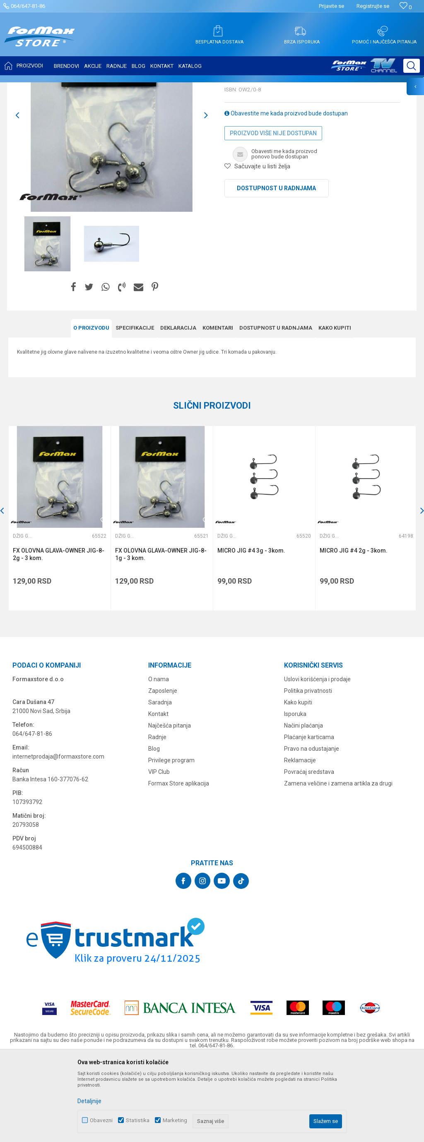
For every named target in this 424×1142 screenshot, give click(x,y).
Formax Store (23, 88)
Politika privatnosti (308, 771)
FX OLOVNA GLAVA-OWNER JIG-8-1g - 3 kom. (160, 636)
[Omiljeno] (406, 7)
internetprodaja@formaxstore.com (58, 837)
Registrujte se (373, 6)
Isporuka (295, 794)
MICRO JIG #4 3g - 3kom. (250, 632)
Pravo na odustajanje (311, 829)
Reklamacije (300, 841)
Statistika (137, 1120)
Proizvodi (55, 88)
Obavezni (101, 1120)
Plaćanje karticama (309, 817)
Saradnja (160, 783)
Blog (154, 829)
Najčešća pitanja (169, 806)
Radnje (157, 817)
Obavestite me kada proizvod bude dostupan (286, 195)
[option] (47, 326)
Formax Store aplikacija (178, 864)
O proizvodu (91, 410)
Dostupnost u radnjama (276, 270)
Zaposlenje (162, 771)
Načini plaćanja (303, 806)
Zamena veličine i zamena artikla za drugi (338, 864)
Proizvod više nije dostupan (273, 215)
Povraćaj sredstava (309, 852)
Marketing (175, 1120)
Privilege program (171, 841)
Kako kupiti (334, 410)
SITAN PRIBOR (88, 88)
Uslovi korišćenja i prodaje (317, 760)
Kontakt (158, 794)
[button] (411, 66)
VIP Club (159, 852)
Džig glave (123, 88)
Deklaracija (178, 410)
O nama (158, 760)
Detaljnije (89, 1101)
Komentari (217, 410)
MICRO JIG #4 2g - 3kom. (352, 632)
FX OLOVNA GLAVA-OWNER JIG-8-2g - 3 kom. (58, 636)
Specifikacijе (135, 410)
